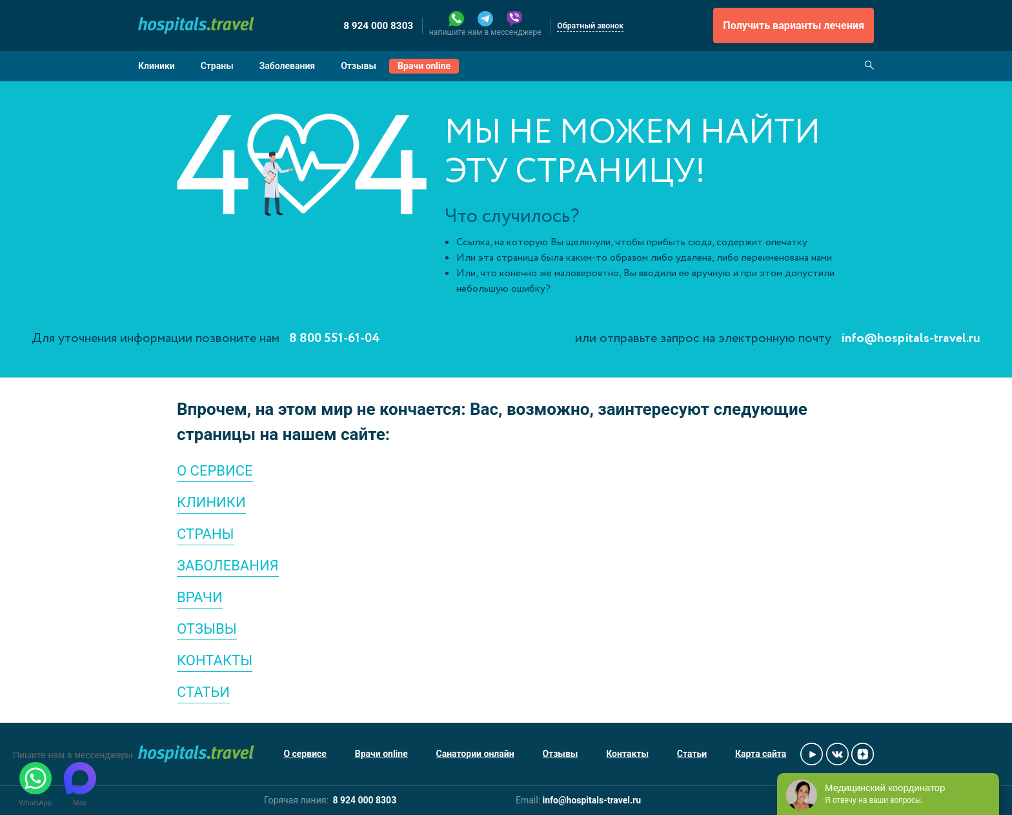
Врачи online (424, 66)
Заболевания (287, 66)
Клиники (156, 66)
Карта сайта (760, 754)
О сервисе (305, 754)
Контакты (627, 754)
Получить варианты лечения (793, 25)
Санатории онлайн (475, 754)
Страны (217, 66)
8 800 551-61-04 (334, 338)
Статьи (692, 754)
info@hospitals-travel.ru (910, 338)
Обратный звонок (590, 25)
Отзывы (358, 66)
